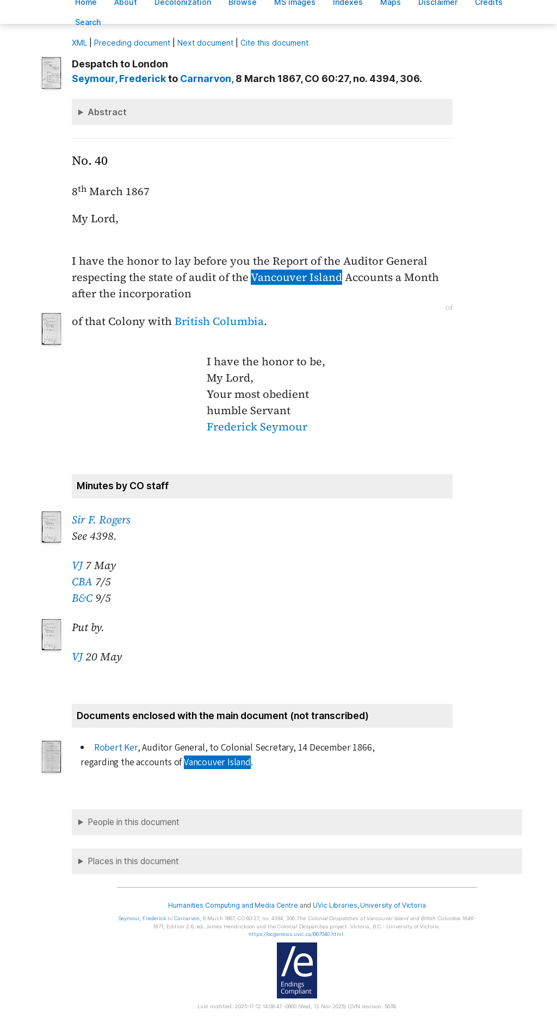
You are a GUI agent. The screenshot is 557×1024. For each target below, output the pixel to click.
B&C (82, 597)
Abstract (107, 112)
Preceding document (132, 42)
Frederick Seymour (257, 426)
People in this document (134, 822)
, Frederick (119, 78)
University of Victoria (392, 905)
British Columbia (219, 321)
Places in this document (133, 861)
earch (88, 22)
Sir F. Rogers (101, 519)
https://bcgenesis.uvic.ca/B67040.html (296, 934)
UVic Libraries (335, 905)
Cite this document (274, 42)
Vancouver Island (296, 277)
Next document (205, 42)
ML (79, 42)
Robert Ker (116, 747)
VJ (77, 565)
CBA (82, 581)
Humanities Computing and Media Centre (233, 905)
